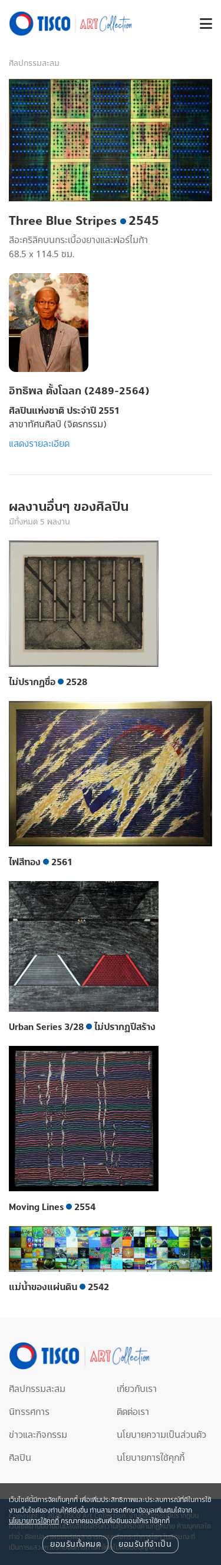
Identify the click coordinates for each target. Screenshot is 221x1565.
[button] (201, 24)
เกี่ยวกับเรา (137, 1389)
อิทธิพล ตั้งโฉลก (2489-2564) (79, 391)
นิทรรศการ (29, 1411)
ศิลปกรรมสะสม (34, 63)
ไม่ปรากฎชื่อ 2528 (48, 682)
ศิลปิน (20, 1457)
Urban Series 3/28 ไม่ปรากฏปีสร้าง (82, 1027)
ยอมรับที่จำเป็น (144, 1544)
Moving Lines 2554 (52, 1207)
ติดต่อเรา (133, 1411)
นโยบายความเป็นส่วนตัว (161, 1434)
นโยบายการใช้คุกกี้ (150, 1457)
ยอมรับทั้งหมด (75, 1544)
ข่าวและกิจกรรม (38, 1434)
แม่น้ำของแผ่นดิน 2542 (59, 1287)
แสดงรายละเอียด (39, 443)
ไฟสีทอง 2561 (40, 862)
